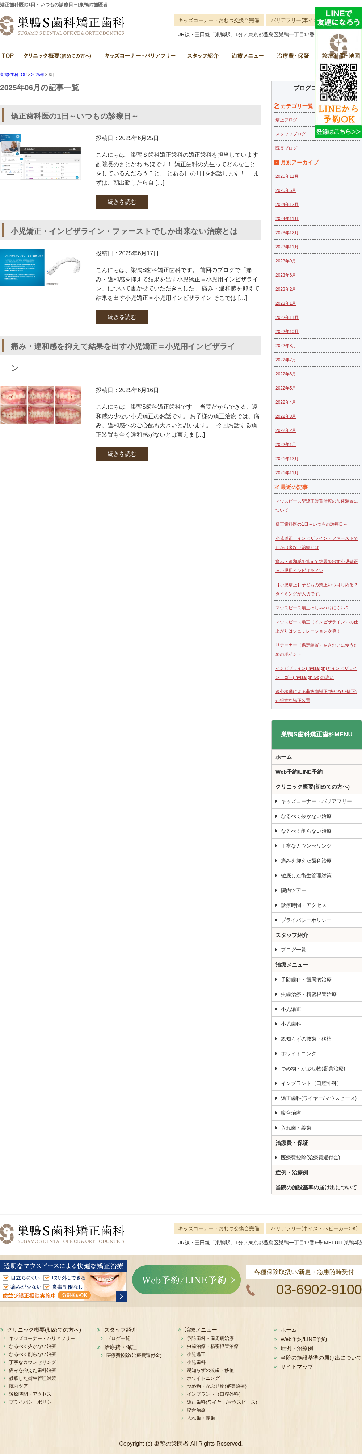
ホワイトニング (298, 1053)
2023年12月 (287, 232)
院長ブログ (286, 148)
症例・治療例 (291, 1172)
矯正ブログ (286, 119)
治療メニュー (247, 58)
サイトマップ (297, 1366)
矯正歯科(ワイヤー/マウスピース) (319, 1098)
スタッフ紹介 (202, 58)
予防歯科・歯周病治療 (306, 979)
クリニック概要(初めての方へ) (58, 58)
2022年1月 (285, 444)
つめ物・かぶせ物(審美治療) (313, 1068)
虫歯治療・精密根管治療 (309, 994)
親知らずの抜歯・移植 (306, 1039)
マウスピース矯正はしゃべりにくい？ (312, 607)
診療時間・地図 (338, 58)
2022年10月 (287, 331)
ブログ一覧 (293, 950)
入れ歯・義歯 (296, 1128)
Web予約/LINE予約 (299, 772)
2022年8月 (285, 345)
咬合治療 (291, 1113)
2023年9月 (285, 261)
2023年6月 (285, 275)
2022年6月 (285, 374)
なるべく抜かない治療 (306, 816)
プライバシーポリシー (306, 920)
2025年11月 (287, 176)
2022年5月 (285, 388)
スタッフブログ (290, 133)
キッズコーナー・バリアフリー (139, 58)
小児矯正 (291, 1009)
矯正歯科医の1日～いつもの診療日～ (311, 524)
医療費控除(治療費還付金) (310, 1157)
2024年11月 (287, 218)
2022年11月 (287, 317)
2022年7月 (285, 359)
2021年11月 (287, 472)
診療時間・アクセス (304, 905)
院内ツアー (293, 890)
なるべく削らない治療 (306, 831)
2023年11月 (287, 246)
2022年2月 (285, 430)
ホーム (9, 58)
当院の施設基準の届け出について (316, 1187)
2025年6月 (285, 190)
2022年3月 (285, 416)
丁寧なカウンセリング (306, 846)
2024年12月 (287, 204)
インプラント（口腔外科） (311, 1083)
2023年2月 (285, 289)
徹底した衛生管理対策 (306, 875)
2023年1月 (285, 303)
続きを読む (122, 202)
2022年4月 (285, 402)
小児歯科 (291, 1024)
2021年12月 (287, 458)
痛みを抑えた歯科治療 (306, 860)
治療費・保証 (292, 58)
